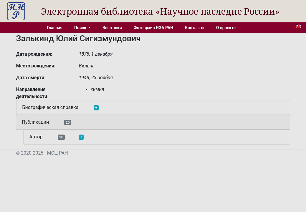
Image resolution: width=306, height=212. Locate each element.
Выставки (112, 27)
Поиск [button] (80, 27)
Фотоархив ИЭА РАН (153, 27)
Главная (54, 27)
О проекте (226, 27)
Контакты (194, 27)
